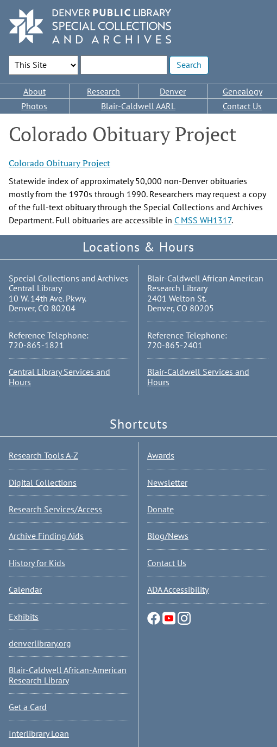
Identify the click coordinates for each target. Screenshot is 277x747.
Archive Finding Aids (46, 535)
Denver (173, 91)
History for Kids (37, 562)
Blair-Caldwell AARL (138, 106)
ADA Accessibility (178, 589)
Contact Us (242, 106)
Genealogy (242, 91)
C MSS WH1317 (202, 220)
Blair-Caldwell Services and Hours (198, 376)
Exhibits (24, 616)
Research (103, 91)
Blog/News (167, 535)
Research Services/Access (55, 509)
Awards (160, 455)
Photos (34, 106)
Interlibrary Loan (39, 733)
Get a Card (28, 706)
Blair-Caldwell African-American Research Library (68, 674)
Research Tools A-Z (43, 455)
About (34, 91)
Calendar (25, 589)
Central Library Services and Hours (59, 376)
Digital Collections (43, 482)
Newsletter (167, 482)
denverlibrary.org (40, 643)
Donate (160, 509)
